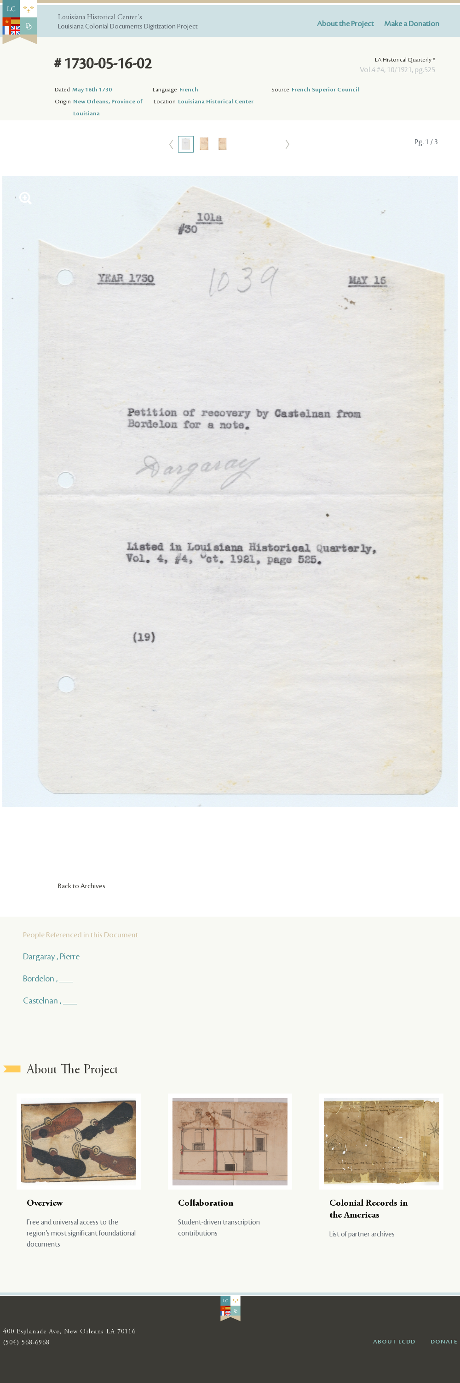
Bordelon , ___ (48, 978)
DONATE (444, 1341)
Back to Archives (81, 886)
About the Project (345, 24)
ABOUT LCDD (394, 1341)
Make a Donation (411, 24)
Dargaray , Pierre (51, 956)
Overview (45, 1203)
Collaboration (205, 1203)
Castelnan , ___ (50, 1000)
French (188, 89)
